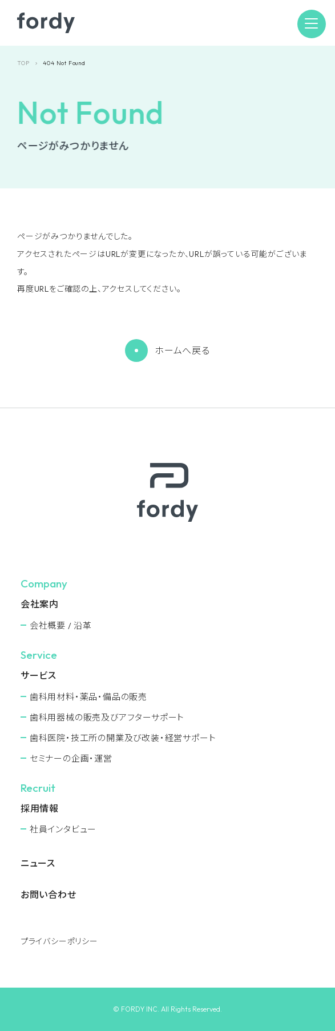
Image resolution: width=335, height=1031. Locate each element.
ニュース (38, 863)
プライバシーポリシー (59, 941)
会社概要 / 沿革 (61, 625)
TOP (23, 63)
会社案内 (40, 604)
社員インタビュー (63, 829)
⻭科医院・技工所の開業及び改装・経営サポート (123, 737)
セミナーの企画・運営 (71, 758)
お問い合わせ (48, 894)
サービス (38, 675)
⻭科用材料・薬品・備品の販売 (88, 696)
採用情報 (40, 808)
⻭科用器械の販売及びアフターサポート (107, 717)
